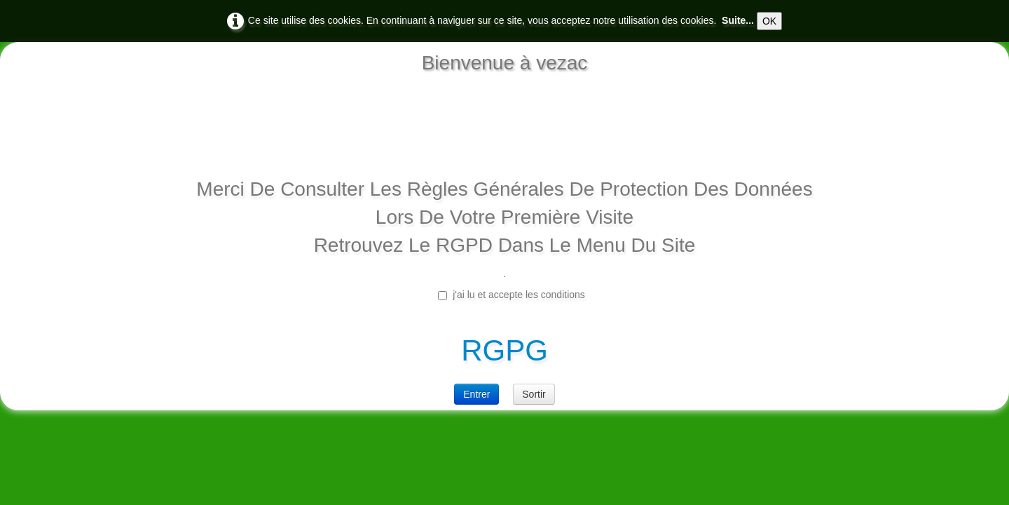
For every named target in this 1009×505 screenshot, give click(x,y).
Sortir (533, 394)
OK (769, 21)
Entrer (476, 394)
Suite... (738, 20)
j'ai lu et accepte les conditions (511, 294)
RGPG (504, 350)
